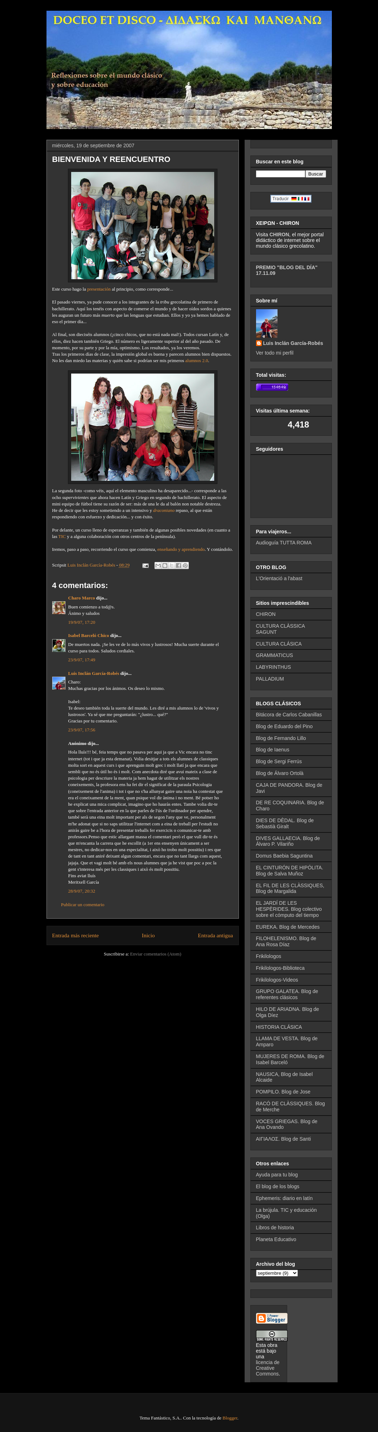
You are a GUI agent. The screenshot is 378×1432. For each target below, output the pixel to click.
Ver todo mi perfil (275, 353)
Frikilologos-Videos (277, 980)
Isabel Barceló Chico (88, 635)
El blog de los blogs (277, 1186)
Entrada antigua (215, 935)
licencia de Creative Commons (268, 1368)
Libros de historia (275, 1227)
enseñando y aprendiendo (181, 549)
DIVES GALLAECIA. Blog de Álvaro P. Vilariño (288, 841)
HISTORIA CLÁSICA (279, 1027)
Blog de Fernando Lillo (281, 738)
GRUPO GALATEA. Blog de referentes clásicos (287, 994)
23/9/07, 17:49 (81, 659)
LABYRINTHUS (273, 667)
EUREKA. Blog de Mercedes (288, 927)
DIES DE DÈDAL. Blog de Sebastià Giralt (285, 823)
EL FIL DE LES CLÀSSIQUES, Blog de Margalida (290, 888)
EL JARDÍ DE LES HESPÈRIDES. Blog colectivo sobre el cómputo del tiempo (289, 909)
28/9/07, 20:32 (81, 891)
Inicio (148, 935)
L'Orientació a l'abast (279, 578)
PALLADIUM (270, 679)
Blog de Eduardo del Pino (284, 726)
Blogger (229, 1418)
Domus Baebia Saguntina (284, 856)
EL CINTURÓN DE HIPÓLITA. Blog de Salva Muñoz (289, 871)
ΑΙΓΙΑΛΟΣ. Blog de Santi (283, 1139)
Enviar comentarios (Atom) (155, 954)
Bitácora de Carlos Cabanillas (289, 714)
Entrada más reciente (75, 935)
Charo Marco (81, 598)
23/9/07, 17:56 (81, 729)
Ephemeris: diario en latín (284, 1198)
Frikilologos (268, 956)
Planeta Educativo (276, 1239)
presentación (99, 289)
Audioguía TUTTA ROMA (284, 542)
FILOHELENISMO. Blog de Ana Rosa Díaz (286, 941)
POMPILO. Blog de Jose (283, 1092)
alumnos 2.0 (196, 360)
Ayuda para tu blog (277, 1174)
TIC (62, 536)
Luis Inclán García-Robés (93, 673)
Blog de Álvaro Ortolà (280, 773)
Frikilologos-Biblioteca (280, 968)
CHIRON (266, 614)
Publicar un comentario (82, 904)
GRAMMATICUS (274, 655)
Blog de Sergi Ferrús (279, 761)
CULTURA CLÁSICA (279, 644)
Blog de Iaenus (272, 749)
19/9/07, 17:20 (81, 622)
